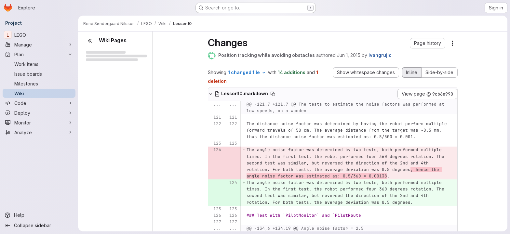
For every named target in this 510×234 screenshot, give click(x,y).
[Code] (39, 103)
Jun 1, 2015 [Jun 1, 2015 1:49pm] (348, 55)
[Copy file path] (273, 94)
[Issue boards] (39, 73)
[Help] (39, 215)
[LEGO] (39, 34)
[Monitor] (39, 122)
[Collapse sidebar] (39, 225)
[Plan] (39, 54)
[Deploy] (39, 112)
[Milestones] (39, 83)
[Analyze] (39, 132)
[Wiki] (39, 93)
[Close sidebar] (90, 40)
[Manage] (39, 44)
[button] (427, 43)
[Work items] (39, 64)
